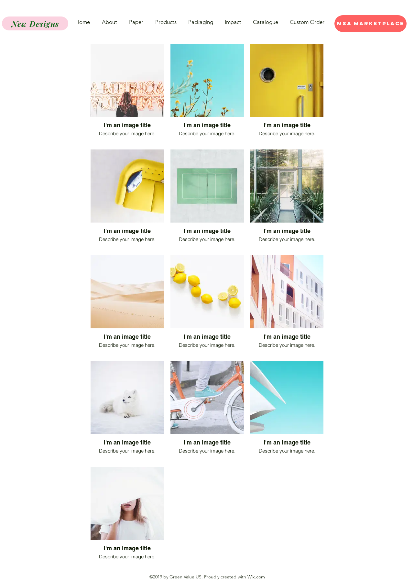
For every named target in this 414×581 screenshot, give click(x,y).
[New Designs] (35, 23)
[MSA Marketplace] (370, 23)
